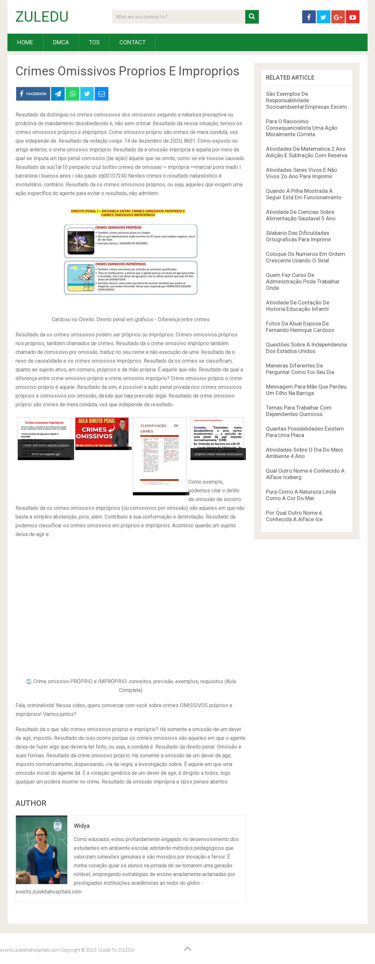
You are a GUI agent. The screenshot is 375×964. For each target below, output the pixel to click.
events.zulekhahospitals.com (30, 950)
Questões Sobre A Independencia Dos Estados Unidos (306, 347)
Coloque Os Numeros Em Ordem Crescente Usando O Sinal (305, 257)
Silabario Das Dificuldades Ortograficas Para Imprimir (298, 236)
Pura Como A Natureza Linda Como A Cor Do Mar (301, 494)
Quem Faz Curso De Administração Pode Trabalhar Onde (303, 281)
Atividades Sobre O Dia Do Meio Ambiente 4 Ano (304, 452)
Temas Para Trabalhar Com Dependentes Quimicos (299, 410)
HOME (25, 42)
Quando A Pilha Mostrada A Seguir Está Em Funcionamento (304, 194)
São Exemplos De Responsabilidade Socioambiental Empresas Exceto (306, 100)
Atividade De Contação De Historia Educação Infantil (297, 305)
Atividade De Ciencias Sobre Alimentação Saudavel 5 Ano (301, 215)
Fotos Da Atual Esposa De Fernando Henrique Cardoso (300, 326)
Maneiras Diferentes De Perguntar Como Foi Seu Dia (300, 368)
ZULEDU (42, 17)
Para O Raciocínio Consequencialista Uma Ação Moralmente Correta (301, 127)
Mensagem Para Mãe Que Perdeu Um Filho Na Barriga (306, 389)
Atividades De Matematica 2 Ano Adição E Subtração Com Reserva (306, 152)
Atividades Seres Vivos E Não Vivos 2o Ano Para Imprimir (301, 173)
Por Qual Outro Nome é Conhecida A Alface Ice (294, 515)
